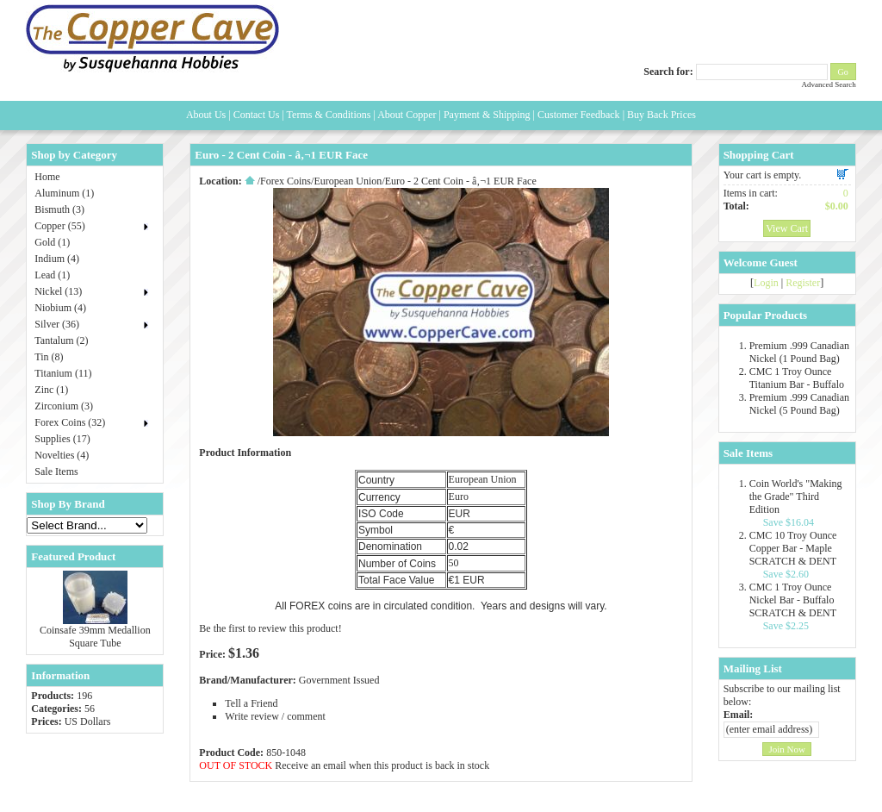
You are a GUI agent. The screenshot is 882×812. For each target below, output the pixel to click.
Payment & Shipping (487, 115)
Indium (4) (56, 259)
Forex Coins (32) (69, 422)
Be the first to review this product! (270, 628)
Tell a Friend (251, 703)
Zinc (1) (51, 390)
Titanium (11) (62, 373)
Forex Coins (285, 181)
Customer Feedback (578, 115)
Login (766, 283)
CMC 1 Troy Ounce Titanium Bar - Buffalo (796, 377)
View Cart (787, 228)
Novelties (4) (61, 455)
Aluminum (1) (64, 193)
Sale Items (56, 471)
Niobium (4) (60, 308)
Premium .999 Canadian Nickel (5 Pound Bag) (799, 403)
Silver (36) (56, 324)
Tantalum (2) (61, 340)
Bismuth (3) (59, 209)
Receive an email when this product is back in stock (382, 765)
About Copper (406, 115)
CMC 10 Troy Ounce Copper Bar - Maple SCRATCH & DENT (793, 548)
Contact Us (256, 115)
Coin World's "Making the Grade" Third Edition (795, 496)
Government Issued (339, 680)
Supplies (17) (62, 439)
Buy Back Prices (661, 115)
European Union (348, 181)
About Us (206, 115)
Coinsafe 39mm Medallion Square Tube (95, 636)
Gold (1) (52, 242)
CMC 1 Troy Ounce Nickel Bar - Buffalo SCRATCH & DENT (792, 600)
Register (803, 283)
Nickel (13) (58, 291)
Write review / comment (275, 716)
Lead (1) (52, 275)
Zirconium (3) (63, 406)
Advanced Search (828, 84)
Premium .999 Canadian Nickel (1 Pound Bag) (799, 352)
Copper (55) (59, 226)
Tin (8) (48, 357)
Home (46, 177)
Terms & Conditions (329, 115)
